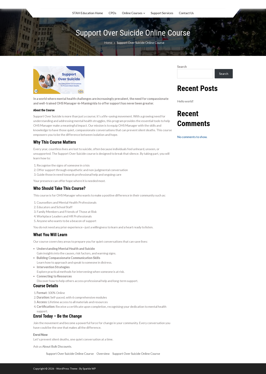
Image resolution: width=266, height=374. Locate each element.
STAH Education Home (87, 13)
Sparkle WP (89, 368)
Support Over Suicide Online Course (70, 353)
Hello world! (185, 101)
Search (182, 66)
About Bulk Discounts (56, 346)
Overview (103, 353)
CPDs (112, 13)
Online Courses (132, 13)
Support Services (162, 13)
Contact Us (186, 13)
